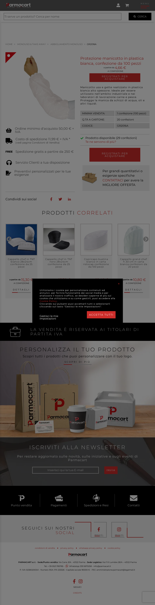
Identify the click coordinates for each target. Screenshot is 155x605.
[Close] (119, 284)
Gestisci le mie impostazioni (49, 317)
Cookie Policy (48, 301)
